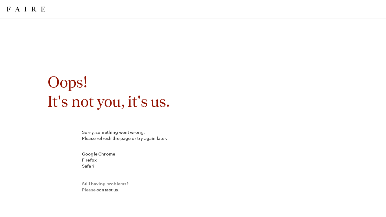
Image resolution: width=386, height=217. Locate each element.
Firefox (89, 159)
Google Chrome (98, 153)
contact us (107, 189)
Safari (88, 165)
